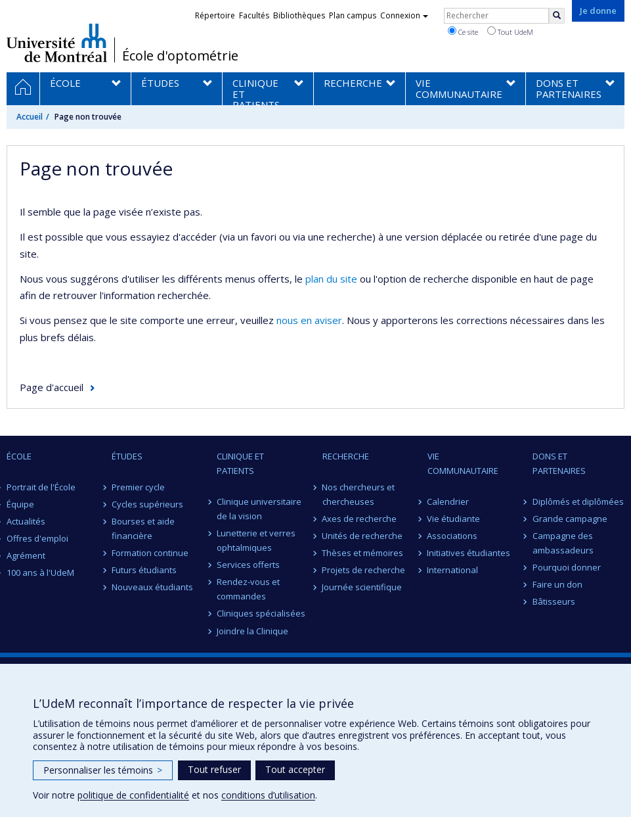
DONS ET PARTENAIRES (559, 463)
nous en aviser (309, 320)
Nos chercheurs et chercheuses (358, 494)
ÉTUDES (127, 456)
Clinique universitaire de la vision (259, 509)
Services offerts (248, 565)
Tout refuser (214, 769)
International (453, 570)
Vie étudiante (454, 519)
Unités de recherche (362, 536)
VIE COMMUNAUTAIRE (462, 463)
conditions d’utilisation (268, 795)
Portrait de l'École (41, 487)
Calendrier (448, 501)
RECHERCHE (345, 456)
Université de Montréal (57, 42)
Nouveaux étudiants (152, 587)
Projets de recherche (364, 570)
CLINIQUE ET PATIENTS (240, 463)
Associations (452, 536)
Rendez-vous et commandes (248, 589)
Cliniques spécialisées (261, 613)
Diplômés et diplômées (578, 501)
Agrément (26, 555)
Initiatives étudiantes (469, 553)
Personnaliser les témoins (102, 770)
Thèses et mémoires (363, 553)
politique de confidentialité (133, 795)
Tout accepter (295, 769)
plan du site (331, 278)
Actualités (26, 521)
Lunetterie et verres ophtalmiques (256, 540)
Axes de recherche (359, 519)
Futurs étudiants (144, 570)
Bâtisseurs (554, 601)
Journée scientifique (362, 587)
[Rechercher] (557, 16)
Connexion (404, 15)
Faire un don (557, 584)
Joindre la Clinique (252, 631)
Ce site (463, 31)
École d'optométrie (180, 55)
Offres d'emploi (37, 538)
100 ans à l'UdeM (40, 572)
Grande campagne (570, 519)
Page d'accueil (51, 387)
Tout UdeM (510, 31)
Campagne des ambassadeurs (563, 543)
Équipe (20, 504)
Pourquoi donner (567, 567)
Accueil (29, 116)
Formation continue (150, 553)
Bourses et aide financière (143, 528)
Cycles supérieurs (147, 504)
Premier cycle (138, 487)
